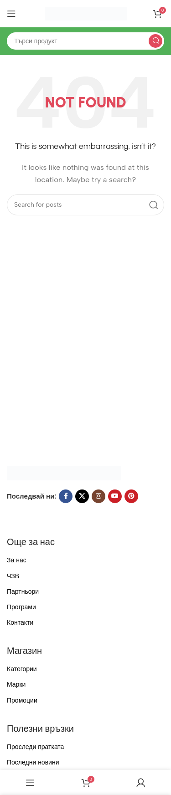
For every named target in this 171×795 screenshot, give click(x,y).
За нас (16, 560)
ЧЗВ (13, 576)
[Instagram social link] (98, 496)
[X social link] (82, 496)
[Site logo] (86, 13)
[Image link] (64, 473)
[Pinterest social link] (131, 496)
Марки (16, 684)
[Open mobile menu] (11, 14)
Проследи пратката (35, 747)
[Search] (85, 41)
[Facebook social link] (66, 496)
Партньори (23, 592)
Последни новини (33, 762)
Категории (22, 669)
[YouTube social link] (115, 496)
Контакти (20, 623)
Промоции (22, 700)
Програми (21, 607)
